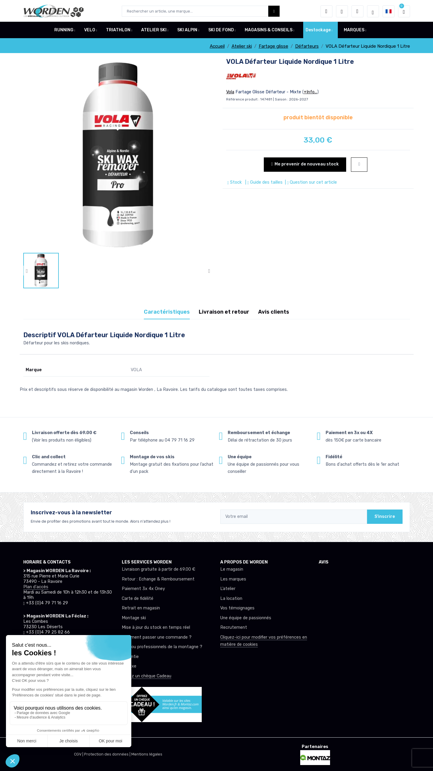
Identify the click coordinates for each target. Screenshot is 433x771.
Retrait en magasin (141, 608)
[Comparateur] (357, 11)
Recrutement (233, 627)
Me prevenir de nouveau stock (305, 164)
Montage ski (134, 617)
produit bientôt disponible (318, 117)
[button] (326, 11)
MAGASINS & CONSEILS (268, 30)
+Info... (310, 92)
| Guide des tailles (263, 182)
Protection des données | (107, 754)
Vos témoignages (237, 608)
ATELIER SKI (154, 30)
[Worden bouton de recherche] (274, 11)
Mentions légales (146, 754)
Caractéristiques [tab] (167, 312)
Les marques (233, 579)
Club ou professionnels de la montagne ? (162, 646)
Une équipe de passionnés (245, 617)
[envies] (342, 11)
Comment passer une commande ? (157, 637)
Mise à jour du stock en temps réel (156, 627)
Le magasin (231, 569)
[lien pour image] (118, 154)
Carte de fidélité (137, 598)
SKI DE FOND (221, 30)
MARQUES (354, 30)
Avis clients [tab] (273, 312)
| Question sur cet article (310, 182)
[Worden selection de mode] (373, 11)
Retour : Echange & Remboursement (158, 579)
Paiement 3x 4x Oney (143, 588)
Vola (230, 92)
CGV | (79, 754)
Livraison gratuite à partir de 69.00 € (158, 569)
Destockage (318, 30)
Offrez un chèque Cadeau (146, 676)
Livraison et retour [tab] (224, 312)
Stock (235, 182)
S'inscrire (385, 516)
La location (231, 598)
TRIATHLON (118, 30)
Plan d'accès (35, 586)
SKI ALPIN (187, 30)
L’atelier (227, 588)
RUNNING (63, 30)
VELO (89, 30)
